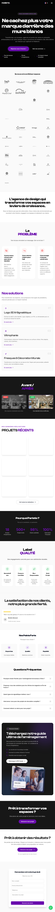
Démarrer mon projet (27, 821)
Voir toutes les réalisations (27, 502)
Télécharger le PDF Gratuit (16, 761)
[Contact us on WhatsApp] (51, 908)
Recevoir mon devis (27, 903)
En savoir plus (8, 323)
